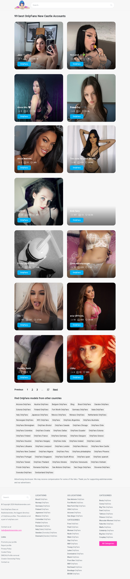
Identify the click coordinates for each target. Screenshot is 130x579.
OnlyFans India (60, 441)
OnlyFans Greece (96, 436)
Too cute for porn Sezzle (83, 158)
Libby (72, 368)
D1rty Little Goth (25, 263)
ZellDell (21, 211)
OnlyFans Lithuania (24, 446)
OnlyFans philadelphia (81, 451)
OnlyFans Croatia (43, 430)
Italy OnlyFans (22, 415)
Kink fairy (75, 211)
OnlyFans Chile (97, 425)
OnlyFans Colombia (24, 430)
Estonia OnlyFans (23, 409)
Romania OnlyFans (41, 467)
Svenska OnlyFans (24, 472)
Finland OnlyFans (41, 409)
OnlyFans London (62, 446)
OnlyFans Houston (23, 441)
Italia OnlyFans (97, 409)
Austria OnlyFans (41, 404)
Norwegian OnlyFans (24, 420)
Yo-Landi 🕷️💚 (77, 55)
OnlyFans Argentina (72, 420)
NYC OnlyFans (43, 420)
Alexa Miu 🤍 (24, 107)
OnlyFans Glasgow (78, 436)
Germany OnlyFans (80, 409)
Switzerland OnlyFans (44, 472)
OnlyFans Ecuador (77, 430)
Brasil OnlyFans (84, 404)
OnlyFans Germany (59, 436)
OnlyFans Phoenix (101, 451)
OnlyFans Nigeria (46, 451)
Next (55, 389)
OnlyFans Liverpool (43, 446)
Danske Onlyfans (101, 404)
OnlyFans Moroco (80, 446)
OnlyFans (56, 420)
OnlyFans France (41, 436)
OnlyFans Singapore (43, 457)
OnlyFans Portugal (23, 457)
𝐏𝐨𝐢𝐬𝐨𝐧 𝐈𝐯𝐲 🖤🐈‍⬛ (78, 107)
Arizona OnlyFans (23, 404)
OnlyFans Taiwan (23, 462)
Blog (72, 404)
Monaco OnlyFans (77, 415)
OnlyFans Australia (91, 420)
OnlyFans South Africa (64, 457)
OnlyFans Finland (23, 436)
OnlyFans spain (83, 457)
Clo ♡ (20, 315)
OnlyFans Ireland (76, 441)
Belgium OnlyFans (59, 404)
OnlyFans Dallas (60, 430)
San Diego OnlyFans (82, 467)
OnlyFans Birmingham (25, 425)
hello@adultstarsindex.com (11, 530)
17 (48, 389)
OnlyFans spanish (100, 457)
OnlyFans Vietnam (98, 462)
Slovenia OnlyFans (102, 467)
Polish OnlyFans (23, 467)
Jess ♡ (21, 55)
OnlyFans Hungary (42, 441)
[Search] (111, 5)
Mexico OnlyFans (59, 415)
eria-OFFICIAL (77, 315)
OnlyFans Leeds (93, 441)
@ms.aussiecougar (80, 263)
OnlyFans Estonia (96, 430)
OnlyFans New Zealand (25, 451)
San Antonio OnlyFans (61, 467)
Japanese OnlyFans (40, 415)
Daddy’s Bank (24, 368)
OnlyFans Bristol (44, 425)
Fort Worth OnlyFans (60, 409)
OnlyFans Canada (62, 425)
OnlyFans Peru (63, 451)
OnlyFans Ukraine (59, 462)
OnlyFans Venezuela (78, 462)
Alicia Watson (24, 158)
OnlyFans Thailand (41, 462)
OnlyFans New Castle (100, 446)
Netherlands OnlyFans (97, 415)
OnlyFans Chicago (80, 425)
